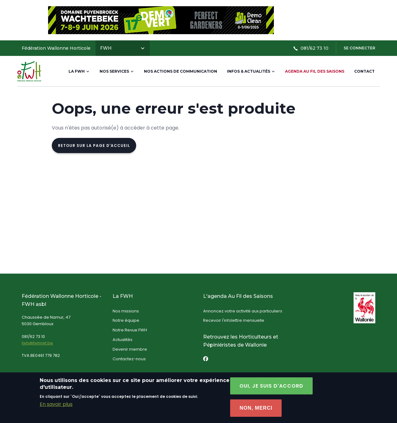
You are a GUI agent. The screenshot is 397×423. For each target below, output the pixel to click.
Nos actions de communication (180, 71)
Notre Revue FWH (130, 330)
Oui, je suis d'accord (271, 390)
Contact (364, 71)
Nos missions (126, 311)
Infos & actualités (251, 71)
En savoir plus (56, 408)
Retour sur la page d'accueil (94, 145)
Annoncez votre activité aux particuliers (242, 311)
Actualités (122, 340)
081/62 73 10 (310, 48)
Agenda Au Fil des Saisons (314, 71)
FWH (122, 48)
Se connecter (359, 48)
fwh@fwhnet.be (37, 343)
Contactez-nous (129, 359)
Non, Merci (255, 412)
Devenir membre (130, 349)
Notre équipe (126, 320)
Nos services (117, 71)
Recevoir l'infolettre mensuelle (233, 320)
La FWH (79, 71)
